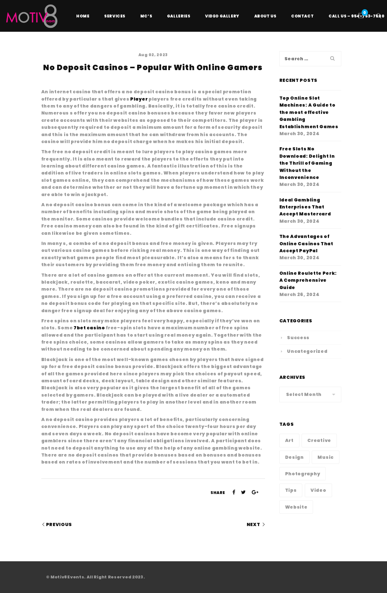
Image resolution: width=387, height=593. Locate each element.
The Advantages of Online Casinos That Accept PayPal (306, 243)
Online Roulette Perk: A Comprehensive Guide (308, 280)
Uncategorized (307, 351)
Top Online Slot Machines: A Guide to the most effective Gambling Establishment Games (308, 112)
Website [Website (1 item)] (296, 507)
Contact (302, 16)
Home (82, 16)
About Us (265, 16)
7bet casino (89, 328)
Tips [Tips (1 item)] (291, 490)
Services (114, 16)
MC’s (146, 16)
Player (139, 99)
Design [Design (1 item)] (294, 457)
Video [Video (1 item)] (318, 490)
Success (298, 337)
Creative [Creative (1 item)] (319, 440)
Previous (59, 524)
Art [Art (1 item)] (289, 440)
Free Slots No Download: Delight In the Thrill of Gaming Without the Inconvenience (307, 163)
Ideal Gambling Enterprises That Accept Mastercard (305, 207)
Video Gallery (222, 16)
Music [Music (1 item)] (325, 457)
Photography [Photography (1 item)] (302, 474)
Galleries (178, 16)
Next (253, 524)
